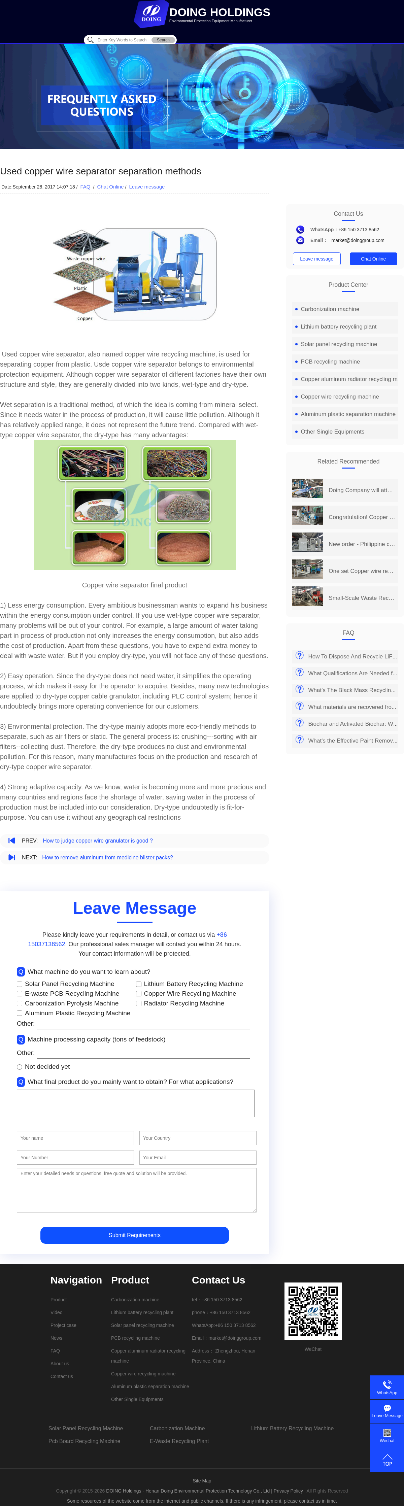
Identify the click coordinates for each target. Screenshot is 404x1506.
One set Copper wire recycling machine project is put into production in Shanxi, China (362, 571)
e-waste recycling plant (179, 1441)
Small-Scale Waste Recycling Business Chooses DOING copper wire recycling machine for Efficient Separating (362, 598)
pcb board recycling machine (84, 1441)
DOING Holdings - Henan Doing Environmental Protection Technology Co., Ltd (188, 1491)
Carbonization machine (327, 309)
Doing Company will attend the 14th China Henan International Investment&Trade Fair (362, 490)
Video (56, 1312)
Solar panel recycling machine (336, 344)
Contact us (61, 1376)
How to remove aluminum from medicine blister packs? (107, 857)
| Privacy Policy (287, 1491)
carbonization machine (177, 1428)
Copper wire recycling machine (337, 396)
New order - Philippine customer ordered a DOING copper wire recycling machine (362, 544)
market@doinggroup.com (358, 240)
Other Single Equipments (330, 432)
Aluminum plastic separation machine (345, 414)
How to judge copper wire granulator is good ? (98, 841)
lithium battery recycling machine (292, 1428)
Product (58, 1299)
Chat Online (110, 187)
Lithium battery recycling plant (336, 326)
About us (59, 1363)
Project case (63, 1325)
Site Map (202, 1480)
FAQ (86, 187)
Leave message (147, 187)
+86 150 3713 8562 (358, 229)
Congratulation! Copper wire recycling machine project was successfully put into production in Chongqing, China (362, 517)
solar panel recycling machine (85, 1428)
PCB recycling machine (327, 361)
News (56, 1338)
